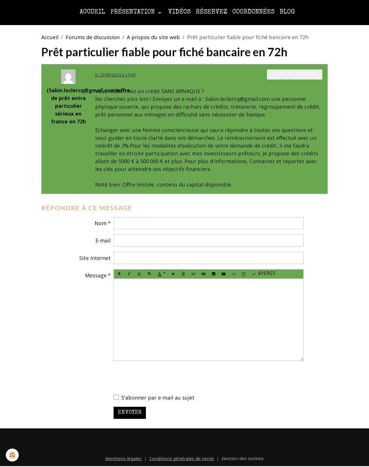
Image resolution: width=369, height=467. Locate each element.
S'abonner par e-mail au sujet (158, 397)
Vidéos (179, 12)
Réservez (211, 12)
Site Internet (95, 258)
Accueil (92, 12)
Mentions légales (123, 458)
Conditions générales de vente (181, 458)
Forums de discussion (93, 37)
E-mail (103, 240)
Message (96, 275)
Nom (101, 223)
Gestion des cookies (243, 458)
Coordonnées (253, 12)
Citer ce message (294, 74)
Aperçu (264, 274)
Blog (287, 12)
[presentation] (157, 377)
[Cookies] (12, 455)
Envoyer (130, 412)
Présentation (133, 12)
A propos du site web (153, 37)
